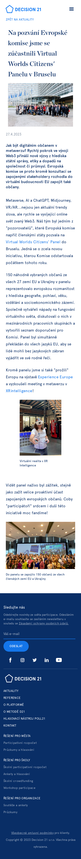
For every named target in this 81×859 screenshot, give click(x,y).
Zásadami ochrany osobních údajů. (44, 623)
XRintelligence (19, 391)
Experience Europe (55, 377)
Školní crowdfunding (18, 781)
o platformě (13, 704)
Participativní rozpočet (20, 743)
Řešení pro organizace (21, 798)
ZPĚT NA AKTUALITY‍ (20, 19)
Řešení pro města (16, 736)
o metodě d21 (14, 711)
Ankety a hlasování (16, 774)
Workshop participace (19, 788)
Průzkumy (10, 812)
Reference (12, 697)
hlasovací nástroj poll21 (24, 718)
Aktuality (11, 691)
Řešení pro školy (16, 760)
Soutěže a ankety (15, 805)
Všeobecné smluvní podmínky (32, 833)
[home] (22, 9)
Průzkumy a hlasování (18, 749)
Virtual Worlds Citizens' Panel (34, 242)
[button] (71, 9)
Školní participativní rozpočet (24, 767)
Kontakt (9, 725)
